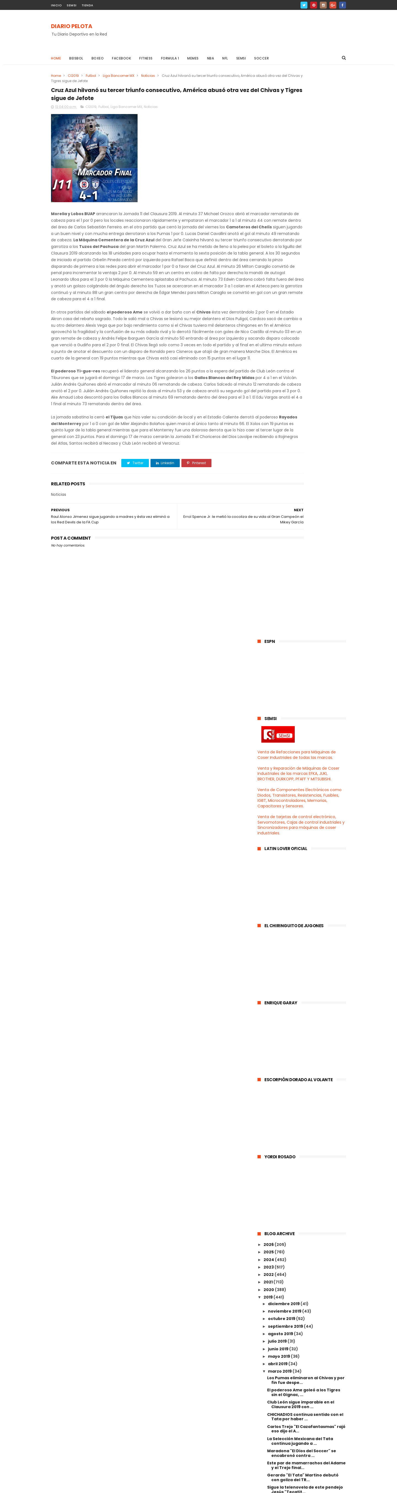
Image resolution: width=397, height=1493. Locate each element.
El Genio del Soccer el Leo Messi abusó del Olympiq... (300, 1059)
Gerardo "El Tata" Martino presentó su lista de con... (305, 1047)
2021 (268, 718)
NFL (225, 58)
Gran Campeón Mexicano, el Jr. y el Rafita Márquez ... (304, 938)
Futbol (91, 75)
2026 (269, 680)
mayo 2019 (279, 792)
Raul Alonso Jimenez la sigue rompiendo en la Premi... (297, 1108)
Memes (193, 58)
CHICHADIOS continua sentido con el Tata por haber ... (305, 853)
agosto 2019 (281, 770)
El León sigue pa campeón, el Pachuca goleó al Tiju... (297, 1096)
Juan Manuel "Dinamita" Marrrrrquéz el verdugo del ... (306, 950)
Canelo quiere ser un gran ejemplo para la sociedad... (303, 1217)
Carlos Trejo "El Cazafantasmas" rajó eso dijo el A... (306, 865)
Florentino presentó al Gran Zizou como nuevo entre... (302, 1083)
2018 (268, 1246)
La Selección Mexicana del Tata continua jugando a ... (300, 877)
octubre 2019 (282, 755)
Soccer (261, 58)
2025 (269, 688)
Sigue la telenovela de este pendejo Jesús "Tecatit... (305, 926)
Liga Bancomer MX (118, 75)
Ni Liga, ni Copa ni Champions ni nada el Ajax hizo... (306, 1169)
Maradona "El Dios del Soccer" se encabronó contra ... (301, 889)
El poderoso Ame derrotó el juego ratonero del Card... (302, 1035)
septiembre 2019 (286, 762)
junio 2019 (278, 785)
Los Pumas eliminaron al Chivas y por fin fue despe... (306, 816)
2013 (268, 1283)
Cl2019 (73, 75)
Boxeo (98, 58)
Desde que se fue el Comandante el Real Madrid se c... (304, 1181)
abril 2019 (278, 800)
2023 (269, 703)
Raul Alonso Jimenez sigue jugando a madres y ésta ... (306, 999)
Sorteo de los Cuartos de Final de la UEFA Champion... (304, 1011)
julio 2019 (278, 777)
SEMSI (72, 5)
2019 (268, 733)
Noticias (148, 75)
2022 (269, 710)
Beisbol (76, 58)
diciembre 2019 (284, 740)
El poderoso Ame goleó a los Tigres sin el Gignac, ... (303, 828)
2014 (269, 1276)
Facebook (121, 58)
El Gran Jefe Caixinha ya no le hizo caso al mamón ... (303, 1132)
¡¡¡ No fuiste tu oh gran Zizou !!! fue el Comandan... (306, 1071)
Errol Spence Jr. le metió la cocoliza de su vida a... (304, 974)
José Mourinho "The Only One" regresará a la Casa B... (299, 1120)
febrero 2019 (282, 1229)
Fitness (146, 58)
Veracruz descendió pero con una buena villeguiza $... (303, 962)
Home (56, 58)
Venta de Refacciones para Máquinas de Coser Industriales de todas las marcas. (296, 190)
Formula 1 (170, 58)
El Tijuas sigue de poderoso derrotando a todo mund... (297, 1205)
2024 (269, 695)
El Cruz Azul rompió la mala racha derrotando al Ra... (302, 1193)
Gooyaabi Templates (140, 1486)
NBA (210, 58)
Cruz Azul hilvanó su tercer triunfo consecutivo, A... (303, 986)
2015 (268, 1268)
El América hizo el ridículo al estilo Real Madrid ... (302, 1156)
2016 (268, 1261)
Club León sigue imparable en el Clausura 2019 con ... (300, 840)
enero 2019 (280, 1236)
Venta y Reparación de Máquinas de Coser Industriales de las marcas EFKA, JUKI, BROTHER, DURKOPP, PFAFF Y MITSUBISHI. (298, 210)
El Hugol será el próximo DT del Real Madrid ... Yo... (304, 1144)
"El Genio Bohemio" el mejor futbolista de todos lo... (296, 1023)
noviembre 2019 (285, 747)
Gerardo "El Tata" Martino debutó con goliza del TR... (303, 913)
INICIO (56, 5)
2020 (269, 726)
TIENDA (87, 5)
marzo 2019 (280, 807)
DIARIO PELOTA (71, 27)
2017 (268, 1253)
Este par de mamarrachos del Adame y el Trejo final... (306, 901)
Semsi (241, 58)
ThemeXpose (82, 1486)
